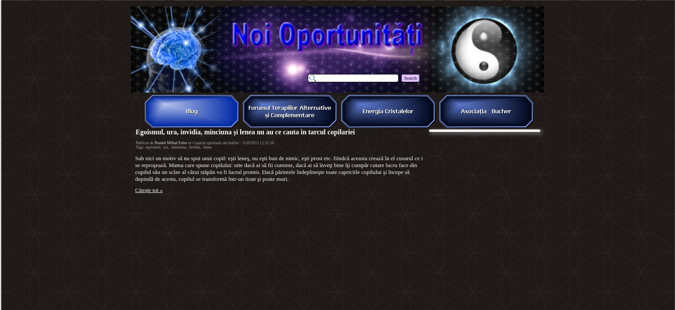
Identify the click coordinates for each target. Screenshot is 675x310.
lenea (207, 147)
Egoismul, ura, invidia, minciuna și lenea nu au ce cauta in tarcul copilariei (245, 132)
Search (410, 78)
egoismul (153, 147)
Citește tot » (149, 190)
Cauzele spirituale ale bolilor (216, 143)
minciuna (178, 147)
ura (165, 147)
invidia (194, 147)
